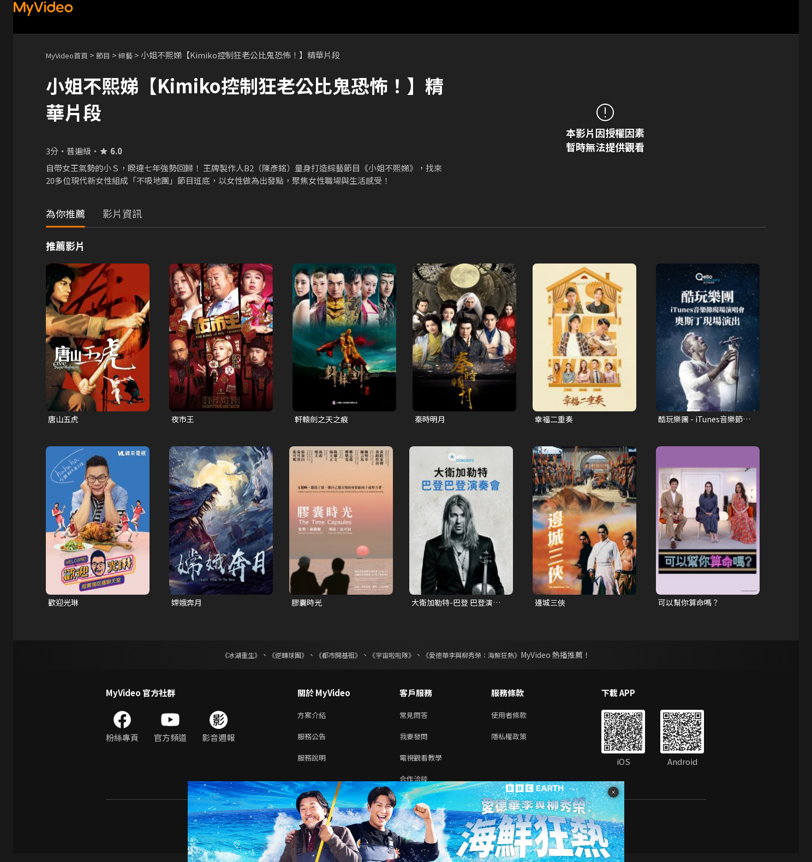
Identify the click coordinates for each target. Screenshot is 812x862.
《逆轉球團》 (275, 656)
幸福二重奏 (555, 419)
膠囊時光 (307, 603)
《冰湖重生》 (222, 656)
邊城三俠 (551, 603)
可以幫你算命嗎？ (691, 603)
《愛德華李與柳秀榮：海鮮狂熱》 (485, 656)
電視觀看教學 (424, 763)
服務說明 (313, 763)
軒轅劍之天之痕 (323, 419)
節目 (112, 55)
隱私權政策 (518, 740)
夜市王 (183, 419)
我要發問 (415, 740)
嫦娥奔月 (187, 603)
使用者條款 (518, 717)
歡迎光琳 (64, 603)
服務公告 (313, 740)
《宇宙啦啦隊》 (394, 656)
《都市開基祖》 (333, 656)
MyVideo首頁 (70, 55)
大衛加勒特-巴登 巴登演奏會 (458, 604)
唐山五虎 (64, 419)
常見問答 (415, 717)
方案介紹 (313, 717)
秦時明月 (431, 419)
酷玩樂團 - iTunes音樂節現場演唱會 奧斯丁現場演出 (704, 420)
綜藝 (136, 55)
